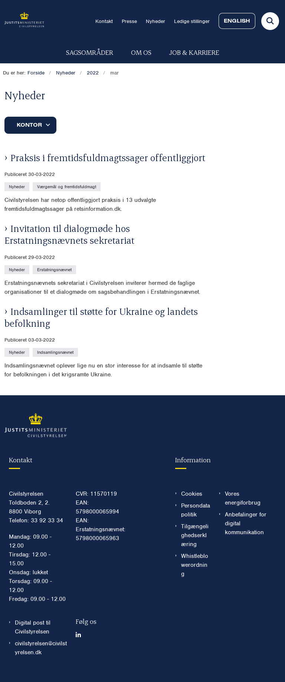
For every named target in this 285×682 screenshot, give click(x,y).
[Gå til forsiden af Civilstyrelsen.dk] (22, 21)
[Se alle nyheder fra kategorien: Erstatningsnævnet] (55, 269)
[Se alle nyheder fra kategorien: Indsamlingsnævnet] (56, 352)
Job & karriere (194, 52)
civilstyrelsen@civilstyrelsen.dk (41, 648)
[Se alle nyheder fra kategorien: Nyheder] (17, 186)
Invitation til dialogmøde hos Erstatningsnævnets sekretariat (69, 234)
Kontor (29, 125)
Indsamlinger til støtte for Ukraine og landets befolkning (101, 317)
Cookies (191, 494)
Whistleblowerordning (194, 565)
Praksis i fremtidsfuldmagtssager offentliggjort (107, 157)
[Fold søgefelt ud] (270, 21)
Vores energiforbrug (243, 498)
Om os (141, 52)
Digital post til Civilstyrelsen (32, 627)
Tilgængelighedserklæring (195, 535)
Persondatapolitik (195, 510)
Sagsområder (89, 52)
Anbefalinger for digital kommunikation (245, 523)
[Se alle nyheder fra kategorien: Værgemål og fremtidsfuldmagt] (67, 186)
